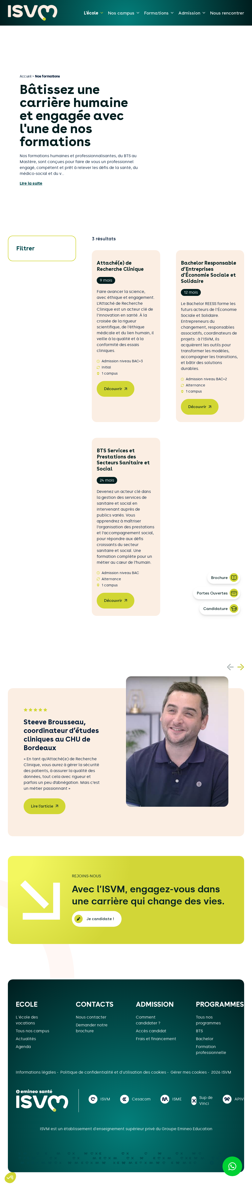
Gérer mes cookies (189, 1072)
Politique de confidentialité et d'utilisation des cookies (113, 1072)
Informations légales (36, 1072)
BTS (199, 1031)
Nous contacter (91, 1017)
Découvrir (113, 388)
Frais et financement (156, 1038)
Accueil (26, 76)
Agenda (23, 1046)
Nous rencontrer (227, 12)
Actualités (26, 1038)
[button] (240, 667)
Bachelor (204, 1038)
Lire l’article (42, 806)
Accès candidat (151, 1031)
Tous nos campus (32, 1031)
